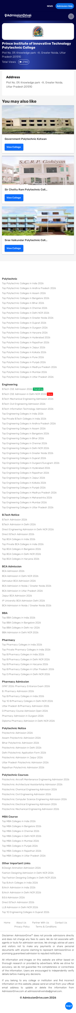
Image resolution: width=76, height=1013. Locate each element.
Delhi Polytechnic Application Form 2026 (24, 752)
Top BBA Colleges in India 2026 (18, 617)
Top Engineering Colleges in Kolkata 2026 (24, 482)
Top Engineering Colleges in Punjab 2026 (24, 487)
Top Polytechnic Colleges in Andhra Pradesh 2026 (29, 288)
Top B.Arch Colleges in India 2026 (20, 882)
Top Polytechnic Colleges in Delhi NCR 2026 (25, 312)
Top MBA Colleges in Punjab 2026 (20, 846)
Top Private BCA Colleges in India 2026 (23, 544)
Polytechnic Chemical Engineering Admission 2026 (29, 789)
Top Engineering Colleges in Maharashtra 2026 (27, 497)
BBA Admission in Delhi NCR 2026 (20, 632)
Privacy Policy (22, 926)
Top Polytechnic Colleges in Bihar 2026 (23, 303)
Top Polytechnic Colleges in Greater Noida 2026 (27, 317)
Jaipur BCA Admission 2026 (17, 595)
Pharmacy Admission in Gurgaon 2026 (23, 716)
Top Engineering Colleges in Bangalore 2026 (25, 433)
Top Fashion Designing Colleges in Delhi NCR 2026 (29, 877)
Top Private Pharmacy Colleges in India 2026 (26, 649)
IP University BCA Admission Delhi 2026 (23, 600)
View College (13, 147)
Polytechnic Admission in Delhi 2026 (21, 747)
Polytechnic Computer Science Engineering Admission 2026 (34, 799)
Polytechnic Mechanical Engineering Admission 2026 (30, 809)
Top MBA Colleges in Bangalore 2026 (21, 826)
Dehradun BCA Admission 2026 (19, 580)
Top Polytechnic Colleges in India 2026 (23, 283)
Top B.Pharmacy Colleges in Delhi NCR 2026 (26, 659)
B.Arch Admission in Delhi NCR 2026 (21, 892)
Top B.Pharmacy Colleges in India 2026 (23, 654)
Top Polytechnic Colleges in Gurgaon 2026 (25, 327)
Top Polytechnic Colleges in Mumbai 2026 (24, 372)
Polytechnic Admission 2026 (17, 732)
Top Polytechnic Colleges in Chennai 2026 (24, 308)
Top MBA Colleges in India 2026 (19, 821)
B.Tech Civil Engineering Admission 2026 (23, 404)
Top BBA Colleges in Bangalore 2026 (21, 622)
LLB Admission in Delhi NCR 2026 (20, 907)
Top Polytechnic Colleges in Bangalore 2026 (25, 298)
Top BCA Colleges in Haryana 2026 (20, 559)
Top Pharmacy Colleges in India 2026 (22, 644)
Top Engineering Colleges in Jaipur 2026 (23, 477)
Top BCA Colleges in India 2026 (18, 539)
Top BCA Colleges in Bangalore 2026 (21, 549)
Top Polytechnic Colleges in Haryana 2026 (25, 332)
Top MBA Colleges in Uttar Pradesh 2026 (24, 855)
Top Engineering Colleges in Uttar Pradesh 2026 (27, 507)
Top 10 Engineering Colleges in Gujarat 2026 (25, 912)
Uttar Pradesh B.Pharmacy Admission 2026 (25, 706)
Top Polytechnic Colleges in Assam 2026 (24, 293)
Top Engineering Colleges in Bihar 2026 (23, 438)
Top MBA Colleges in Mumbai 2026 (20, 841)
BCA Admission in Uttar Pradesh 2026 (22, 590)
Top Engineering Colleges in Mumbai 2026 (24, 502)
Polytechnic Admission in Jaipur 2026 (22, 757)
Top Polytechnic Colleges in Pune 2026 (23, 357)
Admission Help (65, 6)
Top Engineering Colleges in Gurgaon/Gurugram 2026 (30, 463)
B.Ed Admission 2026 (13, 897)
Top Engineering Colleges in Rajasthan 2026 (25, 472)
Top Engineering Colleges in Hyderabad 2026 (26, 468)
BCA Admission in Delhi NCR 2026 (20, 576)
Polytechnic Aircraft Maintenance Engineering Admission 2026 (35, 779)
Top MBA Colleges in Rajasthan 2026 (21, 851)
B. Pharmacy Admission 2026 (18, 691)
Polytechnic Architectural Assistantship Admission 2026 (32, 784)
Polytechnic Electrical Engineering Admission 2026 (29, 804)
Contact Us (61, 922)
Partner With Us (40, 922)
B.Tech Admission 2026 (14, 519)
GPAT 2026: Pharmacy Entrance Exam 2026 (26, 686)
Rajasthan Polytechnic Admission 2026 (23, 767)
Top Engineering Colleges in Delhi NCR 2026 (25, 448)
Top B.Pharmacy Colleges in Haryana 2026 (25, 664)
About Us (21, 922)
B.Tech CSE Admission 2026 (22, 389)
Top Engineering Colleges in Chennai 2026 (24, 443)
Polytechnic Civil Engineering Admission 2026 (26, 794)
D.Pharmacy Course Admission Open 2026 (25, 711)
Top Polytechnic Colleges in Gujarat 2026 (24, 322)
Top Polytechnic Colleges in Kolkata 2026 (24, 352)
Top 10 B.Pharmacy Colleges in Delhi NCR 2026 (27, 701)
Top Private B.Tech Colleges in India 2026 (24, 418)
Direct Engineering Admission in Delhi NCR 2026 (28, 529)
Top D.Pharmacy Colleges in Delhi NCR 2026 (26, 674)
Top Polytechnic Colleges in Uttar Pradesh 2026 (28, 377)
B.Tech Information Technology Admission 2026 (27, 409)
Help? (69, 1006)
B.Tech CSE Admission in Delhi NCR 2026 (27, 394)
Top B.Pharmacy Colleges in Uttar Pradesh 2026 (28, 669)
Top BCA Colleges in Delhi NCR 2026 (21, 554)
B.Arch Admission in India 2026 (18, 887)
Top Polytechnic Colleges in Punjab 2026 (24, 362)
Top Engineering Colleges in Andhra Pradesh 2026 (29, 423)
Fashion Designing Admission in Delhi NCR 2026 (28, 872)
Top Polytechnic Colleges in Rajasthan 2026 (25, 342)
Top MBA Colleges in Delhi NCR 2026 (21, 836)
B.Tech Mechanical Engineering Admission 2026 (27, 399)
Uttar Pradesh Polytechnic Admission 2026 (25, 762)
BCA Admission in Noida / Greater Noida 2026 (26, 585)
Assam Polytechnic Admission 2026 (21, 737)
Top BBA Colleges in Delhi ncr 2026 (21, 627)
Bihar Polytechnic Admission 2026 (20, 742)
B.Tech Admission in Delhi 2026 (19, 524)
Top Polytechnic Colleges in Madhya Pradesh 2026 (29, 367)
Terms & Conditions (46, 926)
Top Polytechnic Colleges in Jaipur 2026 (23, 347)
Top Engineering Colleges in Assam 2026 (24, 428)
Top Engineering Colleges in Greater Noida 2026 (27, 453)
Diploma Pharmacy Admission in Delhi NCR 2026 (28, 721)
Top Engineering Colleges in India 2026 (22, 413)
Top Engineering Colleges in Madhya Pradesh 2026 (29, 492)
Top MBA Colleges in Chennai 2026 (20, 831)
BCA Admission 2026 (13, 571)
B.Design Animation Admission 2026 (21, 868)
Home (7, 922)
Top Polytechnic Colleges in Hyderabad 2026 (26, 337)
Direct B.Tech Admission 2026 (18, 534)
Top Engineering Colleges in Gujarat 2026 (24, 458)
